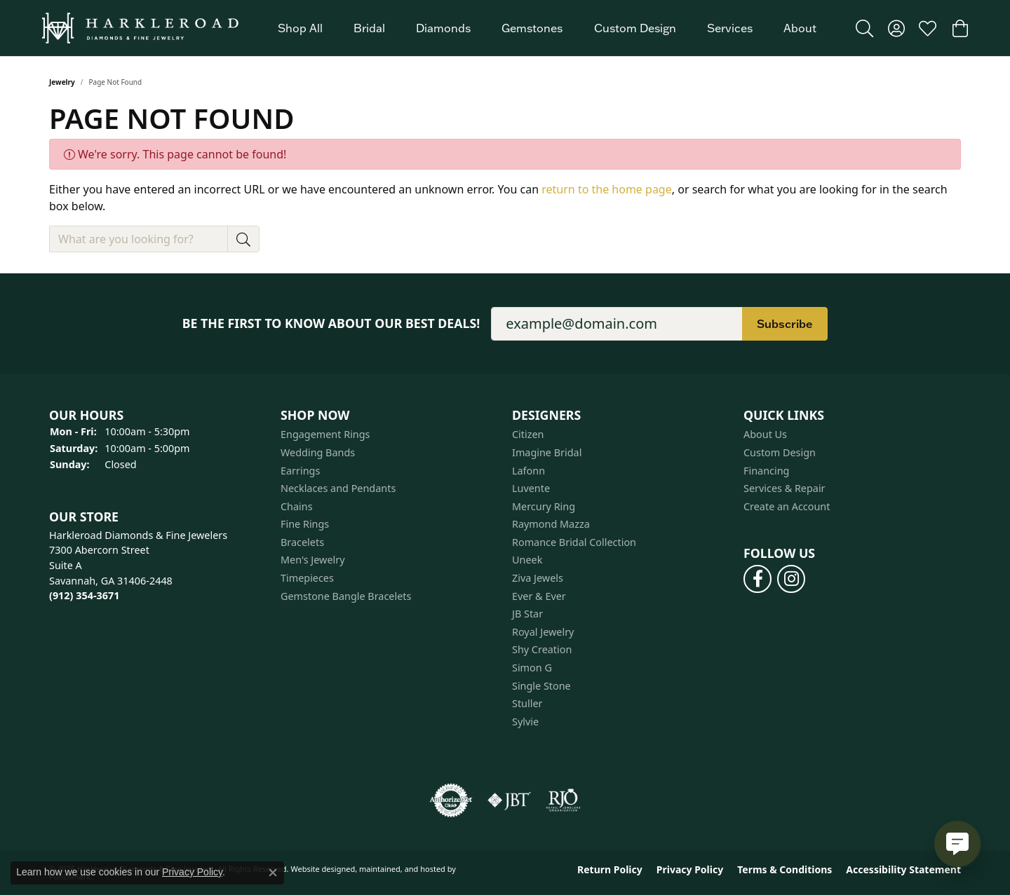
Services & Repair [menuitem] (784, 488)
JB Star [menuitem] (527, 614)
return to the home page (606, 189)
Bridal (369, 28)
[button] (158, 415)
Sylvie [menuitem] (525, 722)
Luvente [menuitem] (531, 488)
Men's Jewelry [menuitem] (313, 560)
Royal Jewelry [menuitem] (543, 632)
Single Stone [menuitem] (541, 686)
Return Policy (609, 870)
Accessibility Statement (903, 870)
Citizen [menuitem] (528, 435)
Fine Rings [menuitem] (305, 525)
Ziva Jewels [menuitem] (537, 578)
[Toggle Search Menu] (864, 28)
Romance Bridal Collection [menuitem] (574, 542)
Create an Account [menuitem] (786, 506)
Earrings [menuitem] (300, 471)
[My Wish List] (927, 28)
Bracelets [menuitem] (302, 542)
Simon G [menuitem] (532, 668)
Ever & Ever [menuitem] (539, 596)
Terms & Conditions (784, 870)
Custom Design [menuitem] (779, 452)
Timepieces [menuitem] (307, 578)
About (799, 28)
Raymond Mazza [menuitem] (551, 525)
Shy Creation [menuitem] (542, 650)
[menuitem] (451, 801)
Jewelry (62, 82)
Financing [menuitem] (766, 471)
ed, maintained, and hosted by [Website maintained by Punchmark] (401, 869)
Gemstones (532, 28)
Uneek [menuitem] (527, 560)
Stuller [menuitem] (527, 704)
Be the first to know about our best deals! (331, 323)
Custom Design (635, 28)
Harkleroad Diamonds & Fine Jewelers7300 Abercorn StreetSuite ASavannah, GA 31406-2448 (138, 565)
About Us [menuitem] (765, 435)
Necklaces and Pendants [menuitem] (338, 488)
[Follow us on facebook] (757, 579)
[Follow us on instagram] (791, 579)
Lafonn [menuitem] (528, 471)
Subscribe (785, 324)
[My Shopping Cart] (959, 28)
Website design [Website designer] (318, 869)
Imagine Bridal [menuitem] (546, 452)
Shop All (300, 28)
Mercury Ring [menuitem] (543, 506)
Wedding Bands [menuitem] (318, 452)
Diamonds (443, 28)
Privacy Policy (689, 870)
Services (730, 28)
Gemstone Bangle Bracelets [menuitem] (346, 596)
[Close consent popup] (273, 872)
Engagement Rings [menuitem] (325, 435)
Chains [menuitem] (297, 506)
